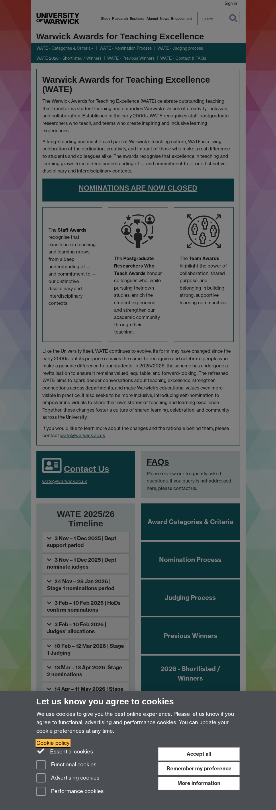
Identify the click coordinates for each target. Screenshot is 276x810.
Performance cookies (70, 791)
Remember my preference (199, 768)
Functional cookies (66, 765)
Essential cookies (64, 751)
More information (198, 783)
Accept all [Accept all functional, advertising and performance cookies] (199, 754)
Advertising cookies (67, 778)
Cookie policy (53, 743)
